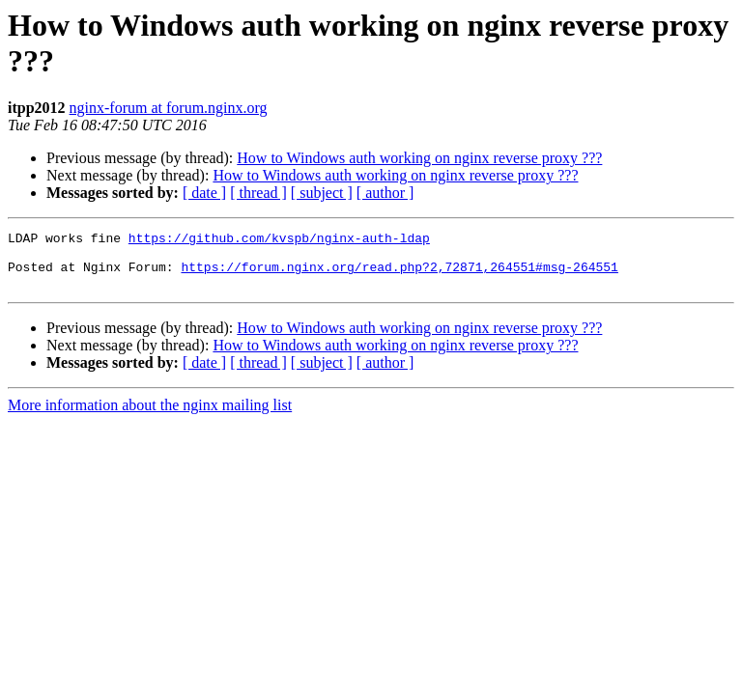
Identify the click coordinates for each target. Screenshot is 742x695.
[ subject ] (322, 192)
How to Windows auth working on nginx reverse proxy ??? (419, 158)
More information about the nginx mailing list (150, 416)
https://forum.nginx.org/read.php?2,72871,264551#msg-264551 (399, 275)
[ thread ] (258, 192)
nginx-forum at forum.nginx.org (169, 107)
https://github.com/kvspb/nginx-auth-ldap (279, 240)
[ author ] (385, 192)
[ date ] (204, 192)
